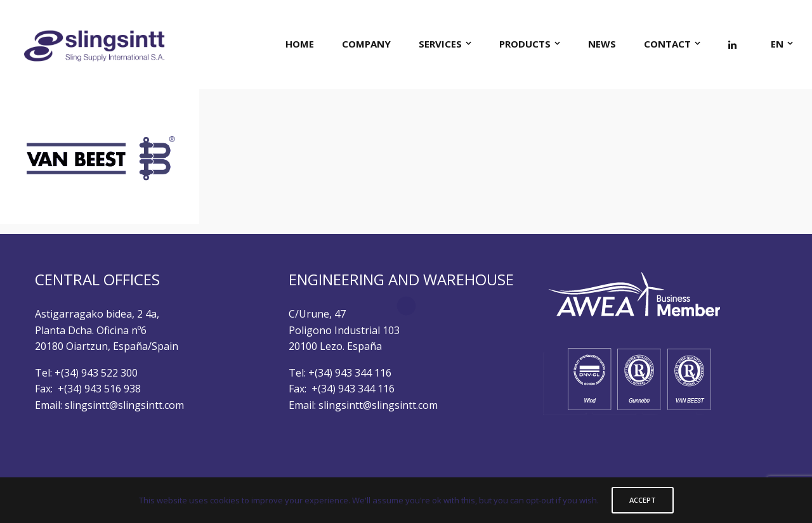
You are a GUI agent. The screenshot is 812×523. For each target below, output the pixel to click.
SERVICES (440, 43)
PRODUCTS (525, 43)
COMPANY (366, 43)
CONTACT (667, 43)
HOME (299, 43)
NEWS (602, 43)
